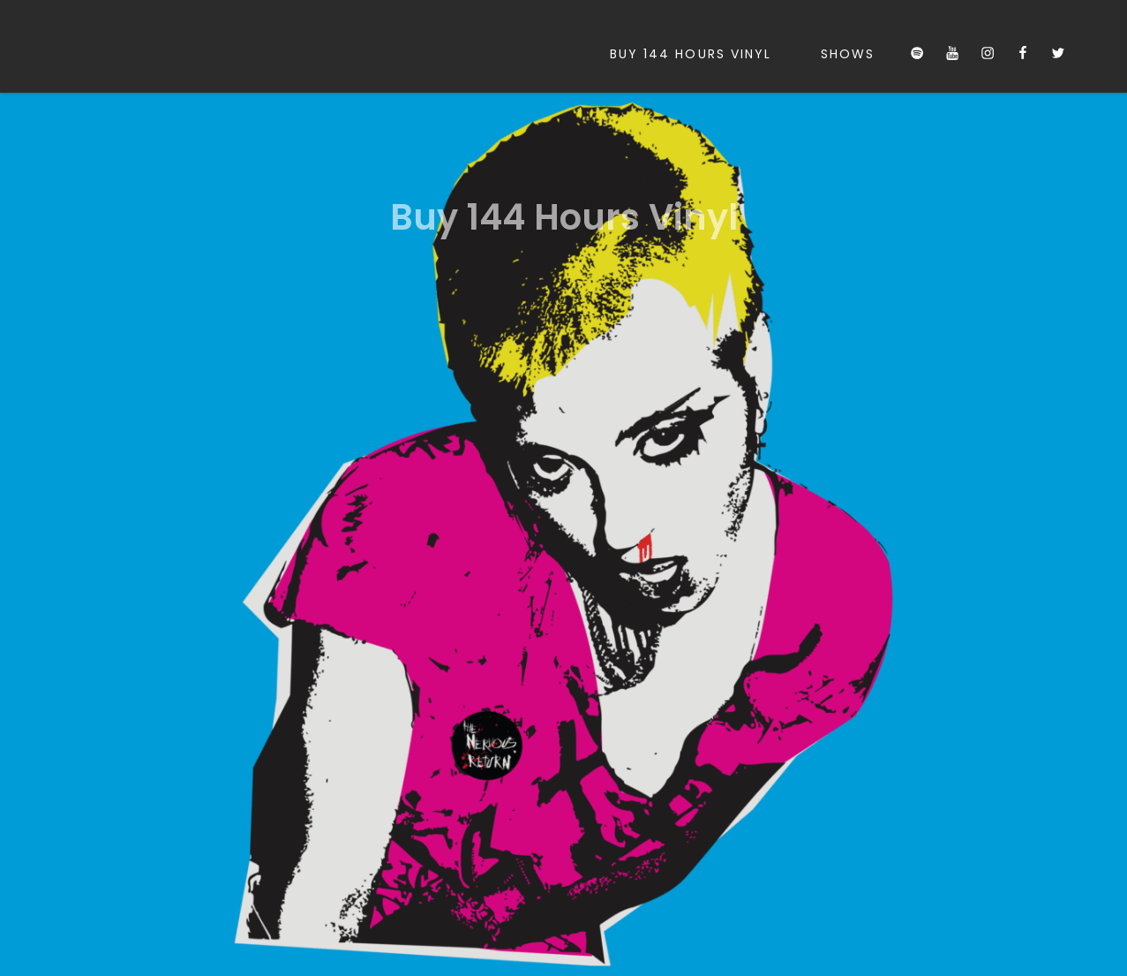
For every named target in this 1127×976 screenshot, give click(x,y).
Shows (848, 54)
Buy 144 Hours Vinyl (691, 54)
